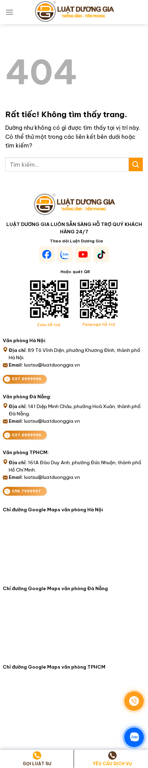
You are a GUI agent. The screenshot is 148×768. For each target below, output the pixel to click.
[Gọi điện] (134, 701)
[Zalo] (134, 737)
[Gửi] (136, 164)
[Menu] (9, 12)
